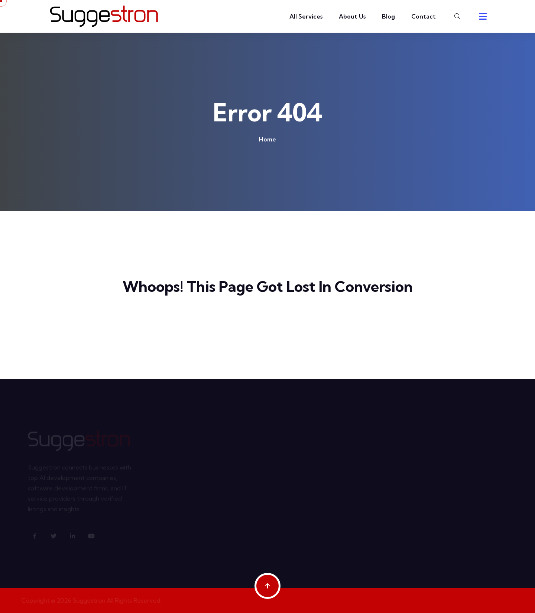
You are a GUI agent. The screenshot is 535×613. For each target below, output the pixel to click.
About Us (352, 16)
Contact (423, 16)
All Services (305, 16)
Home (267, 139)
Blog (388, 16)
